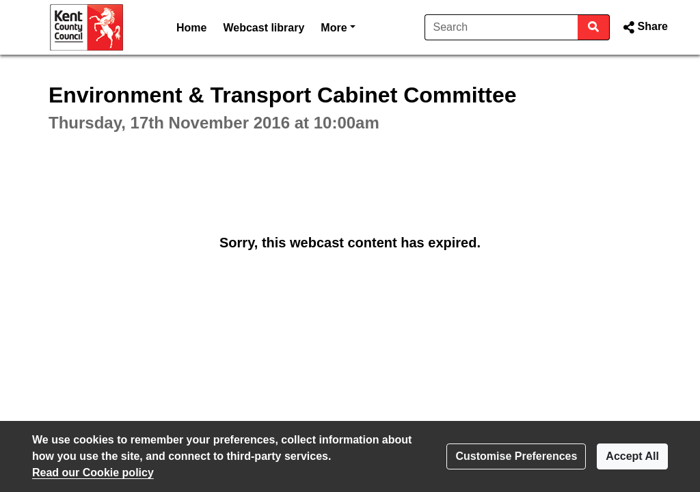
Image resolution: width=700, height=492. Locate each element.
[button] (644, 27)
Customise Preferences (516, 456)
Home (191, 27)
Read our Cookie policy (93, 472)
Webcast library (263, 27)
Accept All (632, 456)
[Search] (501, 27)
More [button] (338, 26)
